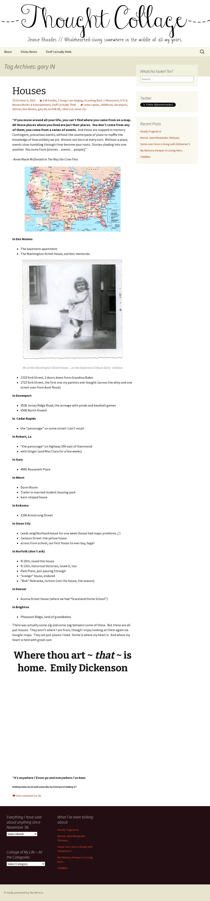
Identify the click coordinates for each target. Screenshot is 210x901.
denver (16, 109)
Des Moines (29, 109)
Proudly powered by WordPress (23, 892)
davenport (120, 105)
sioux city (80, 109)
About (8, 52)
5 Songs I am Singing (70, 100)
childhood (106, 105)
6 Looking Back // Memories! (101, 100)
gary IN (42, 109)
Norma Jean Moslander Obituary (160, 138)
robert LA (67, 109)
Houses (29, 91)
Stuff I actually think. (59, 52)
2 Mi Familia (49, 100)
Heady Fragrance (150, 131)
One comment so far (28, 796)
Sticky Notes (29, 52)
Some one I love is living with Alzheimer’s (165, 144)
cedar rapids (91, 105)
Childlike (145, 157)
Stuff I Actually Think (64, 105)
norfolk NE (54, 109)
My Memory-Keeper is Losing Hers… (162, 150)
